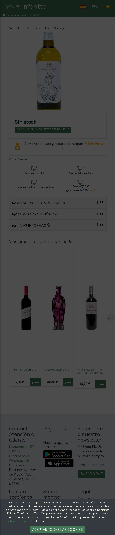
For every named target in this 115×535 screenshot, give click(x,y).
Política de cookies (18, 521)
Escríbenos (18, 465)
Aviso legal (86, 498)
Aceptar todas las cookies (57, 530)
